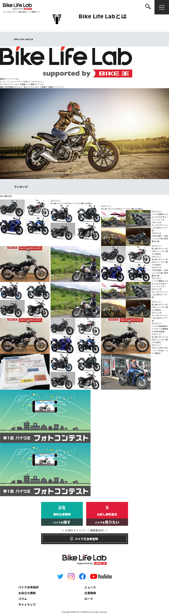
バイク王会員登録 (84, 537)
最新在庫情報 (62, 519)
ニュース (90, 587)
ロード (88, 599)
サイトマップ (27, 604)
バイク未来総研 (28, 587)
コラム (22, 599)
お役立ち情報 (27, 593)
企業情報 (90, 593)
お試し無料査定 (107, 519)
